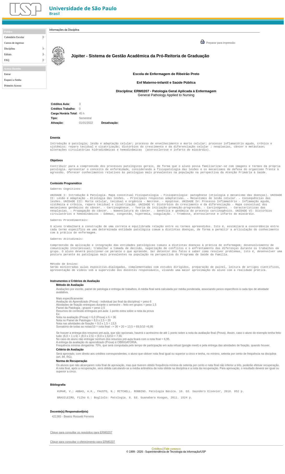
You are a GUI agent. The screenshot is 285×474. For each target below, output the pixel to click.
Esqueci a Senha (12, 79)
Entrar (7, 74)
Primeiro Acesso (12, 85)
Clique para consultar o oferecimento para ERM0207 (82, 460)
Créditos (157, 467)
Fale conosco (172, 467)
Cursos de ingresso (14, 42)
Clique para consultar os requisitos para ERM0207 (81, 451)
